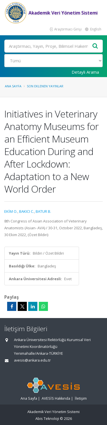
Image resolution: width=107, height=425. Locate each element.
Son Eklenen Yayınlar (45, 86)
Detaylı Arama (85, 72)
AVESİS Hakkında (56, 398)
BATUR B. (43, 211)
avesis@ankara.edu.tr (32, 360)
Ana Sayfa (13, 86)
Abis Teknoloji (47, 418)
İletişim (81, 398)
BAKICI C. (26, 211)
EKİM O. (10, 211)
